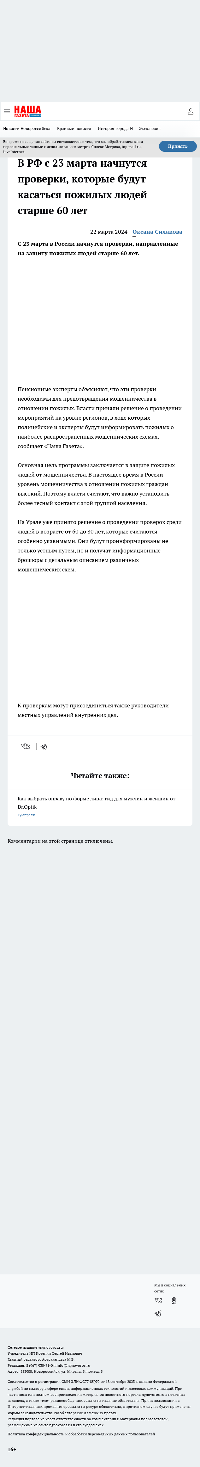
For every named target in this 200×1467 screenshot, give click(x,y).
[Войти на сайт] (190, 111)
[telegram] (46, 746)
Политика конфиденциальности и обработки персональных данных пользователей (81, 1434)
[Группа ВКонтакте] (158, 1300)
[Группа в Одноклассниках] (174, 1300)
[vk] (26, 746)
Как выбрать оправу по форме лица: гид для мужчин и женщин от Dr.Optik (100, 807)
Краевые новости (74, 128)
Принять (178, 146)
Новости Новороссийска (27, 128)
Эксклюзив (150, 128)
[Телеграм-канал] (158, 1313)
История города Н (115, 128)
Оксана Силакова (157, 231)
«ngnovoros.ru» (51, 1347)
